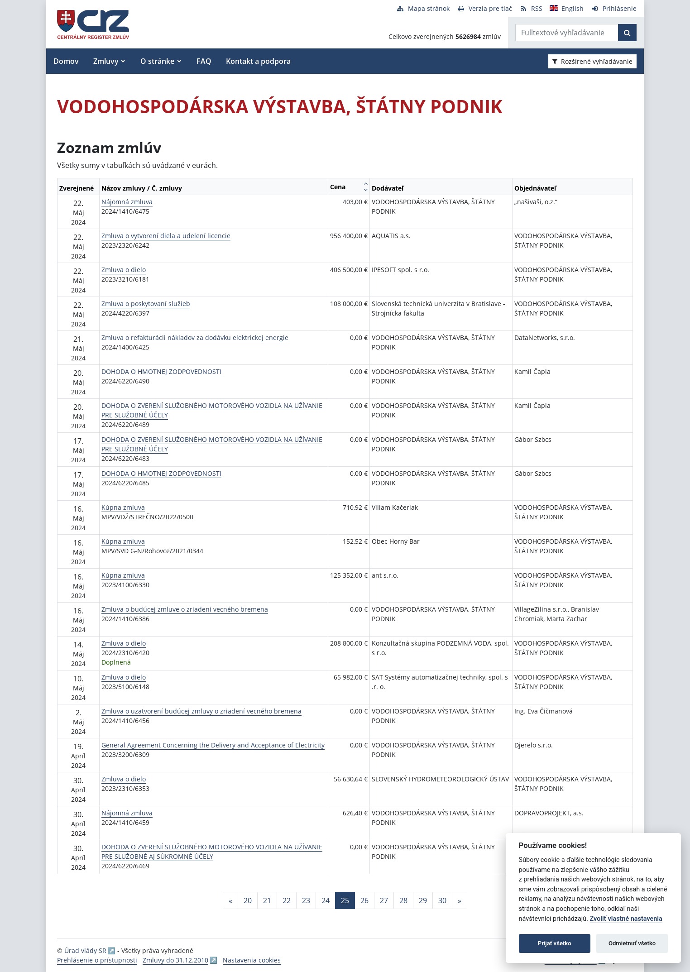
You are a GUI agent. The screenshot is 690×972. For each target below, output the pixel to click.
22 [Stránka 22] (287, 900)
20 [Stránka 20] (248, 900)
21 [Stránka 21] (267, 900)
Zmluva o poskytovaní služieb (145, 303)
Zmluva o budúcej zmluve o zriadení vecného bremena (184, 609)
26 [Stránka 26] (364, 900)
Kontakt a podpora (258, 61)
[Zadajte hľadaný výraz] (566, 32)
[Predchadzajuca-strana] (230, 900)
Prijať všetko (554, 943)
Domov (66, 61)
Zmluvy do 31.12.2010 (175, 960)
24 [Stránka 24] (325, 900)
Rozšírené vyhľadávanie (592, 61)
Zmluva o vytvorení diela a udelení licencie (165, 235)
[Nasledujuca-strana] (459, 900)
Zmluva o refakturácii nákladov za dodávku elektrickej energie (194, 337)
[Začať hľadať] (627, 32)
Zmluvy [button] (106, 61)
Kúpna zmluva (123, 507)
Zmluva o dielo (123, 269)
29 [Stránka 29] (423, 900)
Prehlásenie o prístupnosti (97, 960)
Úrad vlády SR (85, 950)
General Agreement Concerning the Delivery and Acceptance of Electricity (213, 745)
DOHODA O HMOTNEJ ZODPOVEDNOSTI (161, 371)
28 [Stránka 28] (403, 900)
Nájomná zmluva (127, 201)
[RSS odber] (530, 8)
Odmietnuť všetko (632, 943)
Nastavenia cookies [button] (252, 960)
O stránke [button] (157, 61)
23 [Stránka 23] (306, 900)
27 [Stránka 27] (384, 900)
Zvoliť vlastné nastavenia (626, 919)
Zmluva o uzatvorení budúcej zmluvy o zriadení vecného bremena (201, 711)
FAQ (203, 61)
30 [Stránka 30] (442, 900)
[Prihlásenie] (614, 8)
